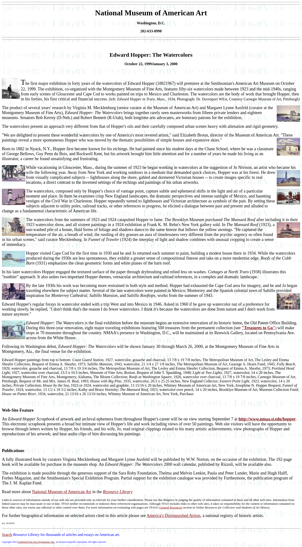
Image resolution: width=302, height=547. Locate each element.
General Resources (170, 507)
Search (7, 535)
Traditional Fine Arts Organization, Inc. (36, 542)
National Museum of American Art (61, 491)
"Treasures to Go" (258, 327)
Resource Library (118, 491)
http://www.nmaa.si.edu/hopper (267, 419)
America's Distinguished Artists (173, 515)
